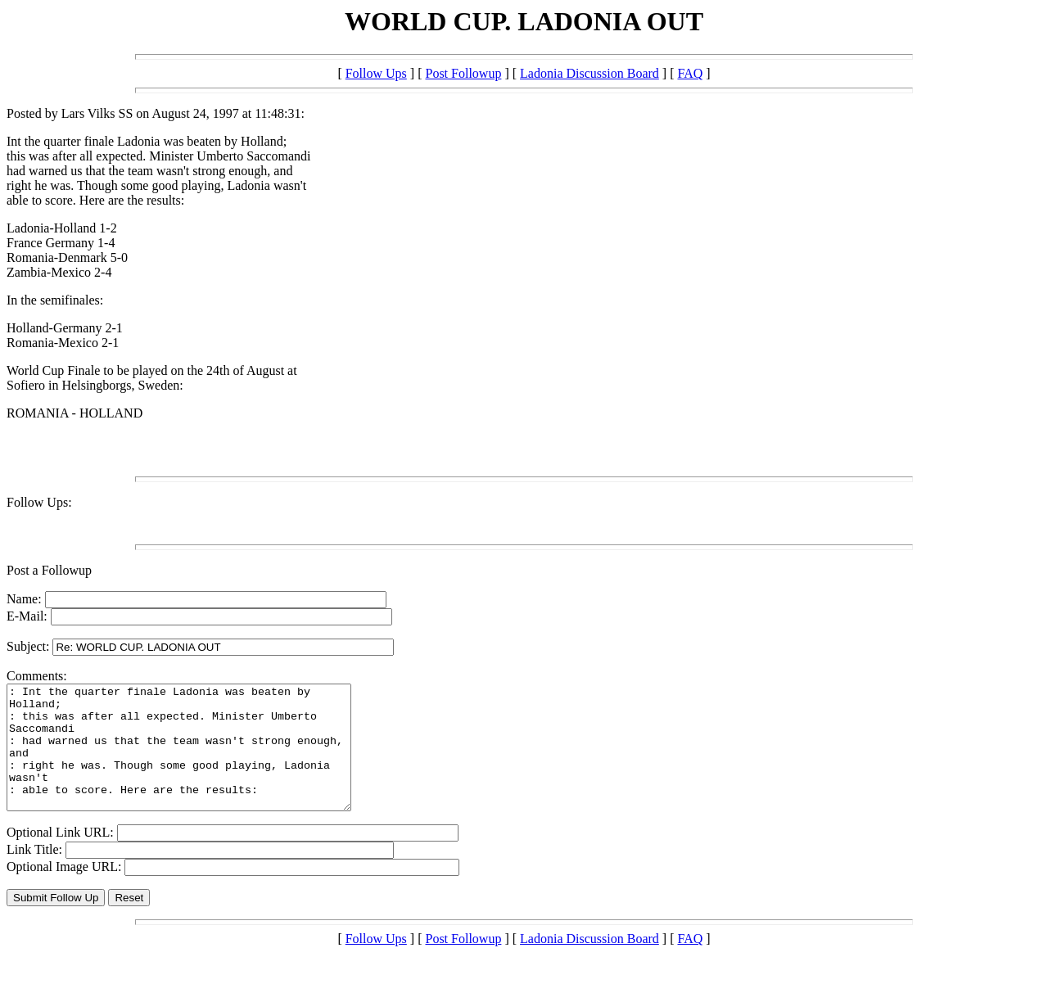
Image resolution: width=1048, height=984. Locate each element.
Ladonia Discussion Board (589, 73)
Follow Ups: (39, 502)
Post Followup (463, 73)
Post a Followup (49, 570)
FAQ (689, 73)
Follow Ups (376, 73)
